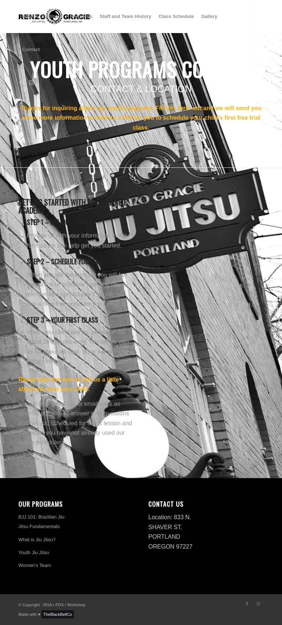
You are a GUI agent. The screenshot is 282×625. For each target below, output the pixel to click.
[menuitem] (42, 16)
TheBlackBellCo (57, 614)
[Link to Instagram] (31, 82)
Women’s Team (34, 565)
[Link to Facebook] (20, 82)
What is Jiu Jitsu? (36, 539)
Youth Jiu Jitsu (33, 552)
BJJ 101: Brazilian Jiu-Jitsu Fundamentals (42, 521)
